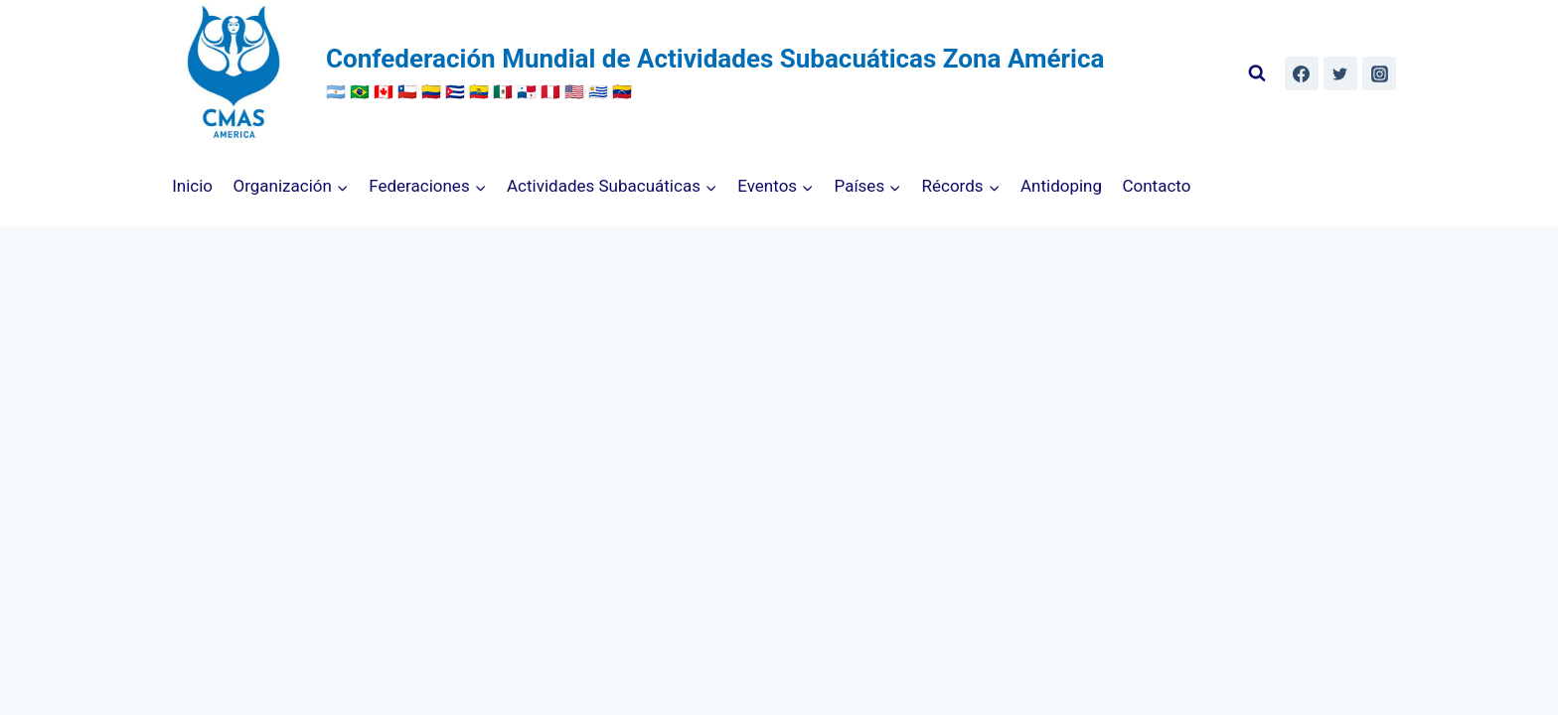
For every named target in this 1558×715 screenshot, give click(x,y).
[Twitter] (1340, 73)
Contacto (1156, 186)
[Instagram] (1379, 73)
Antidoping (1061, 186)
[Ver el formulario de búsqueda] (1257, 73)
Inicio (192, 186)
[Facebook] (1302, 73)
